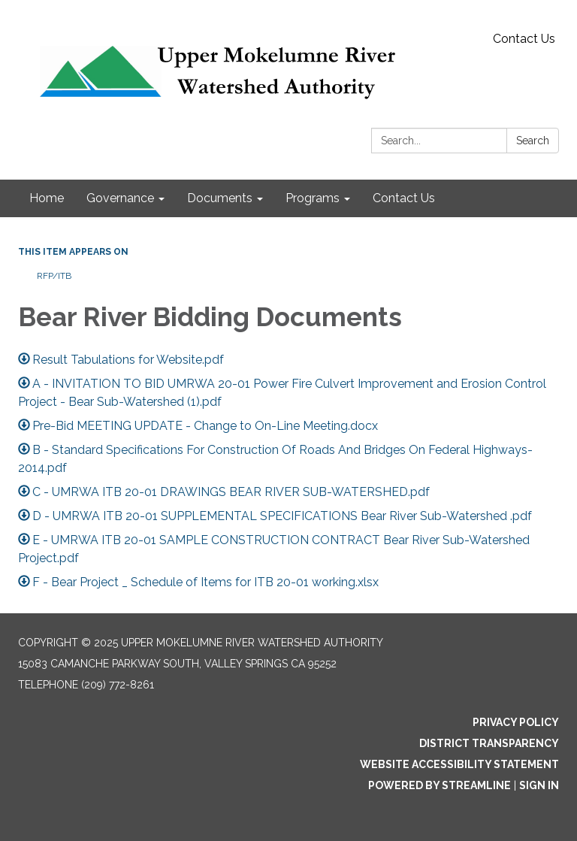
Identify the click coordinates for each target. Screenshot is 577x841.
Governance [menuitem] (120, 198)
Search (532, 141)
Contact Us (524, 39)
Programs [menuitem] (312, 198)
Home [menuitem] (46, 198)
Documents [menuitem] (219, 198)
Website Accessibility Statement (459, 764)
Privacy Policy (516, 722)
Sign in (539, 785)
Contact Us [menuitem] (404, 198)
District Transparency (489, 743)
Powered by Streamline (439, 785)
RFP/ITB (54, 276)
